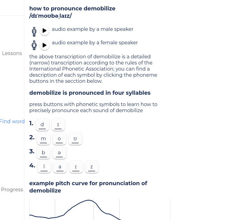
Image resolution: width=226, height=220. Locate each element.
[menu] (12, 7)
